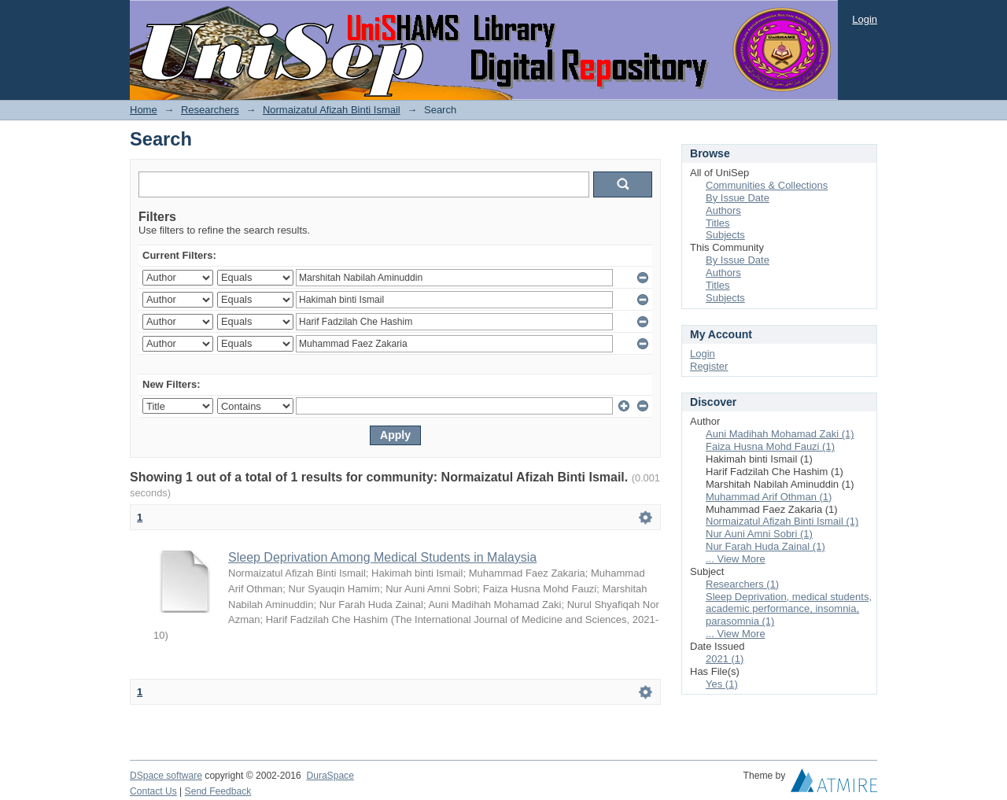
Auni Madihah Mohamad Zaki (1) (780, 434)
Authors (723, 210)
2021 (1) (724, 659)
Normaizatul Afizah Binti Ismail (331, 110)
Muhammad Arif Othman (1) (769, 497)
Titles (718, 223)
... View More (735, 559)
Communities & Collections (767, 185)
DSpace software (166, 775)
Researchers (210, 110)
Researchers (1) (742, 584)
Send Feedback (218, 791)
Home (143, 110)
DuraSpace (329, 775)
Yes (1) (722, 684)
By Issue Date (737, 198)
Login (864, 19)
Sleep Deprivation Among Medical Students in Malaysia (382, 557)
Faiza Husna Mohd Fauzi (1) (770, 446)
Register (709, 366)
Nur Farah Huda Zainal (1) (765, 546)
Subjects (725, 235)
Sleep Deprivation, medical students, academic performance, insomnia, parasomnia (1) (789, 609)
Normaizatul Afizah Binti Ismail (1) (782, 521)
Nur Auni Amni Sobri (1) (759, 534)
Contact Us (153, 791)
